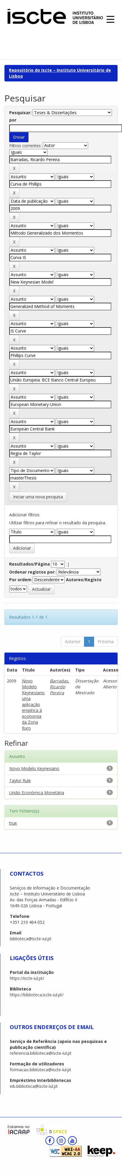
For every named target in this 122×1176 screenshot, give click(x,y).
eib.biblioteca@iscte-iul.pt (34, 1086)
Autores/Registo (84, 579)
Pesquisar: (20, 112)
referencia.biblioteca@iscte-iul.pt (41, 1053)
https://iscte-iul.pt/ (27, 978)
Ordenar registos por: (32, 572)
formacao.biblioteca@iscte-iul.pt (40, 1069)
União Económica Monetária (36, 792)
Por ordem (20, 579)
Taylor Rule (20, 780)
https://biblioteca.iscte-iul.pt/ (37, 995)
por (12, 120)
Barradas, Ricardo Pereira (59, 686)
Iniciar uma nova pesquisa (38, 496)
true (13, 823)
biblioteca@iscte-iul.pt (30, 938)
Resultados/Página (29, 564)
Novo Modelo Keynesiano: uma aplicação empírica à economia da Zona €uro (33, 704)
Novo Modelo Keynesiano (34, 768)
